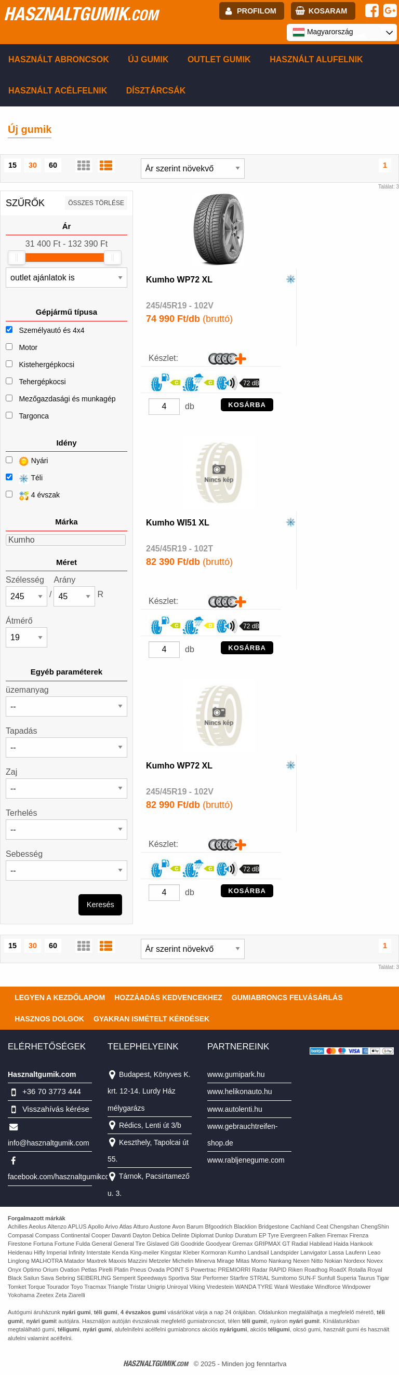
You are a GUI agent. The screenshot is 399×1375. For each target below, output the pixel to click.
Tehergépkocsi (42, 382)
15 (12, 165)
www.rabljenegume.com (246, 1160)
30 (33, 165)
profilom (256, 11)
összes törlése (96, 203)
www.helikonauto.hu (239, 1091)
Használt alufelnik (316, 59)
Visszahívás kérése (55, 1108)
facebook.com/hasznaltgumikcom (61, 1176)
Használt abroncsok (58, 59)
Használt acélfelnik (57, 90)
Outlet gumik (219, 59)
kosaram (328, 11)
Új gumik (148, 59)
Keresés (100, 904)
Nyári (27, 461)
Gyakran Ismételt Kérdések (151, 1019)
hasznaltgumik (81, 13)
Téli (24, 478)
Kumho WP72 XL (179, 279)
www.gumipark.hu (236, 1074)
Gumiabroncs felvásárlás (287, 997)
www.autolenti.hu (234, 1109)
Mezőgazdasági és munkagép (67, 399)
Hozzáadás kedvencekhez (168, 997)
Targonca (34, 416)
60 (53, 165)
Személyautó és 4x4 (51, 330)
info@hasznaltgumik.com (48, 1143)
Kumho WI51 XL (177, 522)
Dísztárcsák (156, 90)
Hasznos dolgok (49, 1019)
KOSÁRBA (247, 405)
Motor (28, 347)
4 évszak (33, 495)
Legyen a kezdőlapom (60, 997)
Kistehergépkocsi (46, 364)
